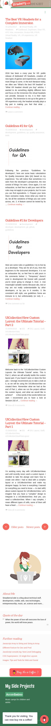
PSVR (36, 32)
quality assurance (37, 132)
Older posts (13, 526)
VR (19, 35)
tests (7, 135)
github (31, 227)
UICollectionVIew (12, 332)
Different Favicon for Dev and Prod (17, 648)
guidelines (21, 132)
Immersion (18, 32)
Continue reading (13, 107)
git (27, 227)
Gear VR (41, 30)
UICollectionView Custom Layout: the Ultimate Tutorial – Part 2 (25, 321)
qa (28, 132)
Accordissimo (14, 694)
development (20, 227)
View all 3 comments (16, 510)
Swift (42, 329)
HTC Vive (9, 32)
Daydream (32, 30)
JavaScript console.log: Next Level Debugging (22, 652)
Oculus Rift (28, 32)
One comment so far (16, 304)
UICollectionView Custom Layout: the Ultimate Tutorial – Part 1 (25, 423)
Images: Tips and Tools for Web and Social (20, 660)
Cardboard (22, 30)
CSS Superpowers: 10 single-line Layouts (20, 656)
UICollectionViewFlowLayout (17, 334)
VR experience (27, 35)
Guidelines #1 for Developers (24, 220)
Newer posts (37, 526)
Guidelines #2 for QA (19, 126)
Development (27, 130)
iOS (23, 329)
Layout (36, 329)
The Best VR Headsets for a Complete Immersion (23, 21)
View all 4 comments (16, 405)
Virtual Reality (27, 27)
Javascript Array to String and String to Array (21, 643)
